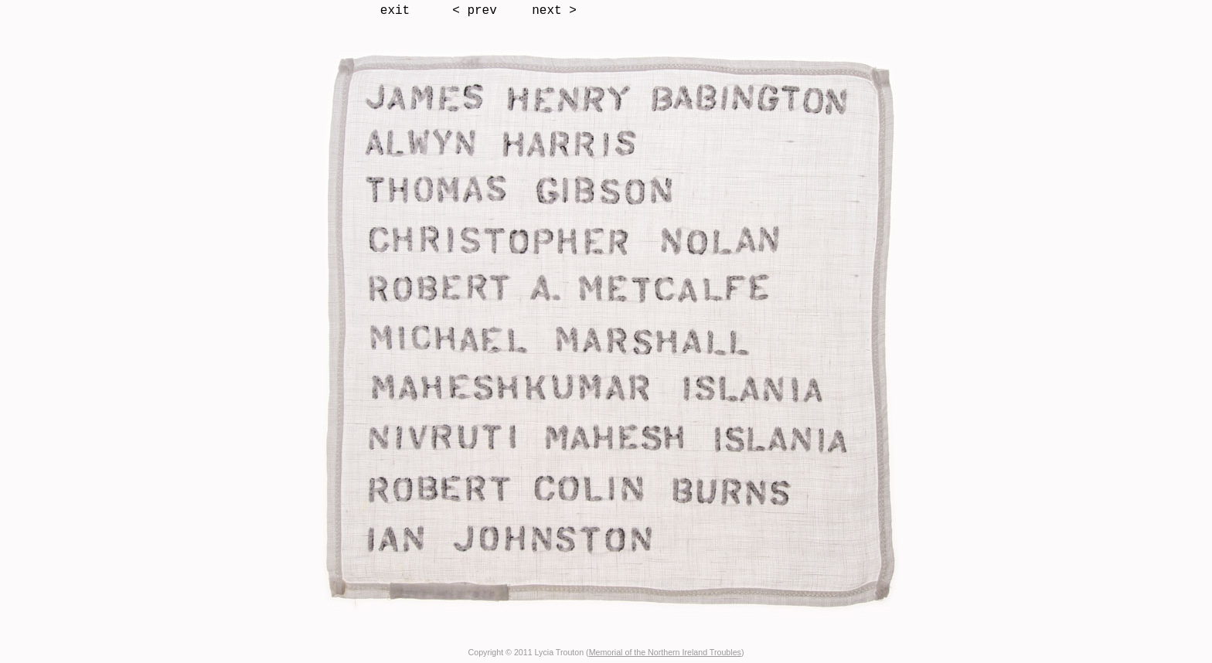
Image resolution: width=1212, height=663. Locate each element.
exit (395, 11)
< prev (474, 11)
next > (554, 11)
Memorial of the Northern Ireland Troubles (665, 652)
